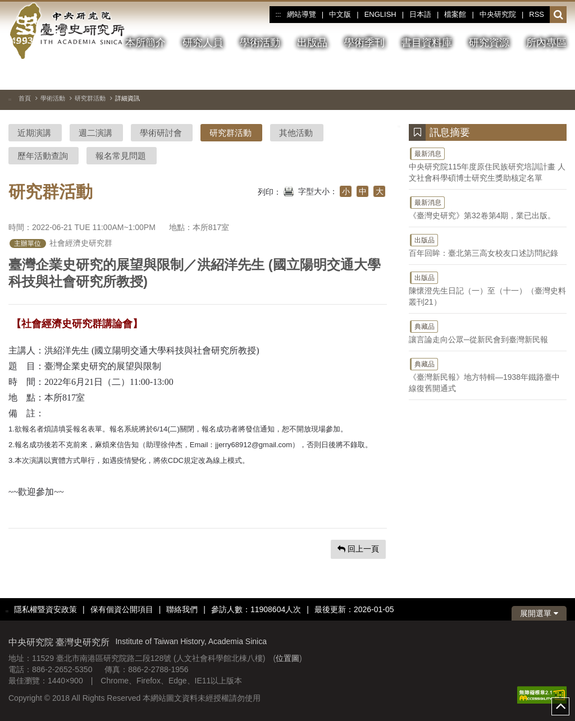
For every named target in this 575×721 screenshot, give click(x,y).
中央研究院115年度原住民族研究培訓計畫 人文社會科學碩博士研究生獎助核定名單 (488, 164)
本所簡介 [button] (145, 42)
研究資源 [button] (489, 42)
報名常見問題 (120, 155)
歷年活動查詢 (42, 155)
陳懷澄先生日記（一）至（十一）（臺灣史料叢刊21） (488, 288)
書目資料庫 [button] (426, 42)
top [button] (560, 706)
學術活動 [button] (260, 42)
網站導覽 (301, 14)
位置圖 (287, 658)
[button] (558, 15)
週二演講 (95, 132)
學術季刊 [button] (364, 42)
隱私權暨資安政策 (45, 609)
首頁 (25, 98)
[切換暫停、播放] (517, 75)
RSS (536, 14)
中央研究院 (498, 14)
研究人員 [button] (202, 42)
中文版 (340, 14)
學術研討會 (161, 132)
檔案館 (455, 14)
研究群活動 (90, 98)
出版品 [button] (312, 42)
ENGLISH (380, 14)
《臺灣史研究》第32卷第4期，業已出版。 (488, 207)
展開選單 (539, 613)
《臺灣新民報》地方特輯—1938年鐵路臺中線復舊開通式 (488, 375)
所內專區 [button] (546, 42)
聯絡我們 (182, 609)
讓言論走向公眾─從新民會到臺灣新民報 (488, 331)
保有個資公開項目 (121, 609)
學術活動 (52, 98)
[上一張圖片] (538, 75)
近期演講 (34, 132)
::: (278, 15)
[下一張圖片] (558, 75)
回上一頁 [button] (358, 548)
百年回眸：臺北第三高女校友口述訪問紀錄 (488, 245)
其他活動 (296, 132)
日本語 (420, 14)
